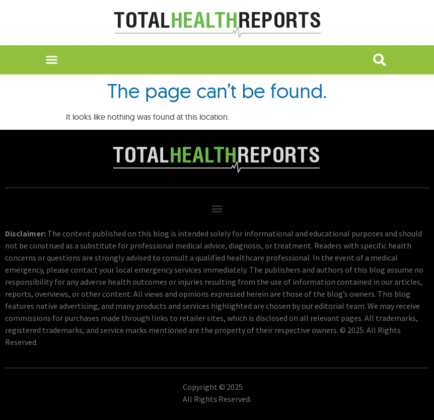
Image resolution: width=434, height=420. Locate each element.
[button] (52, 59)
